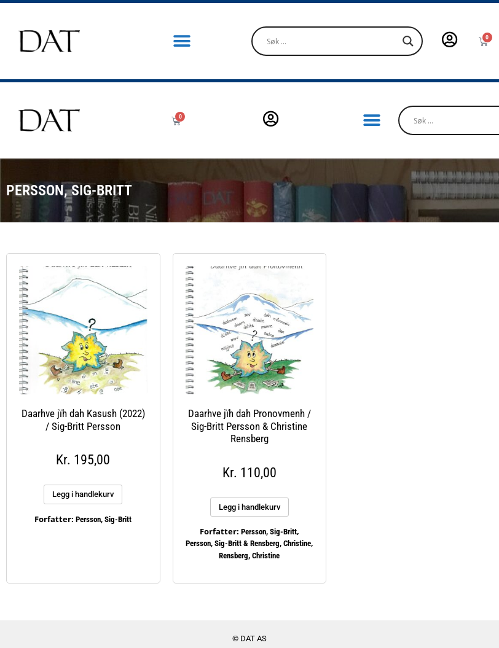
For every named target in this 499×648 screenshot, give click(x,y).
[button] (182, 41)
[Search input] (331, 41)
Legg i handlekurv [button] (83, 494)
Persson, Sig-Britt (104, 519)
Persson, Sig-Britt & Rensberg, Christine (248, 543)
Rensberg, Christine (249, 555)
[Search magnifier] (408, 41)
